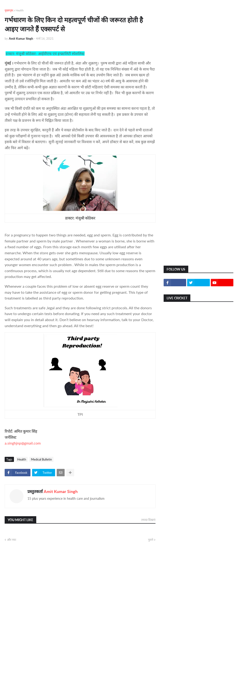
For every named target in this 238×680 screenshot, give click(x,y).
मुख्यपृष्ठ (9, 10)
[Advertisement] (198, 37)
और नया (11, 539)
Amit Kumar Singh (61, 491)
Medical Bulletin (41, 459)
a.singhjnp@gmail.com (23, 443)
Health (20, 10)
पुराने (150, 539)
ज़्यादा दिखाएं (148, 520)
